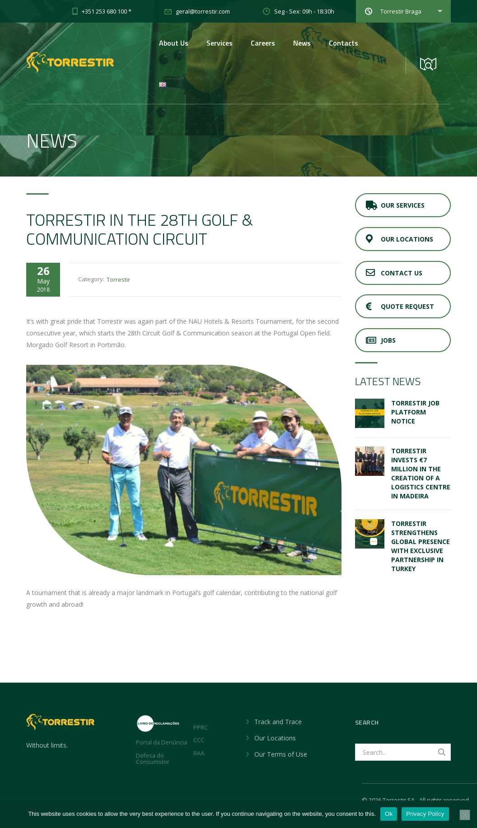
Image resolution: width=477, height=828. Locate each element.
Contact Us (394, 273)
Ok (389, 813)
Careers (263, 42)
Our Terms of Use (280, 754)
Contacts (343, 42)
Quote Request (400, 306)
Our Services (395, 205)
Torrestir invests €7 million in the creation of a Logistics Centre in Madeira (420, 473)
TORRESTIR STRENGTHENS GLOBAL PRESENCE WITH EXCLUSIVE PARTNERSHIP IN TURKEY (420, 546)
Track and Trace (278, 721)
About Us (173, 42)
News (302, 42)
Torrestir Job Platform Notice (415, 412)
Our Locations (399, 239)
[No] (464, 814)
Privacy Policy (425, 813)
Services (219, 42)
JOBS (381, 340)
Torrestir (118, 279)
